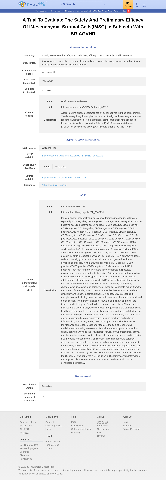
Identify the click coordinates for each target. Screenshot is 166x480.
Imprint (48, 448)
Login (143, 5)
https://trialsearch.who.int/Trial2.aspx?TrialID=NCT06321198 (72, 155)
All (24, 429)
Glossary (75, 432)
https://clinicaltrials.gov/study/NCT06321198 (64, 177)
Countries (25, 452)
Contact (101, 436)
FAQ (73, 422)
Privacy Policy (113, 11)
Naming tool (103, 429)
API (99, 432)
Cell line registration (81, 429)
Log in (126, 422)
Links (48, 429)
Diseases (24, 455)
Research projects (29, 448)
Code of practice (53, 425)
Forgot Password (131, 429)
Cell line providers (29, 445)
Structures (102, 425)
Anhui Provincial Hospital (54, 185)
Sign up (127, 425)
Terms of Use (52, 445)
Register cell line (28, 422)
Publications (26, 458)
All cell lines (26, 425)
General (49, 422)
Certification (77, 425)
